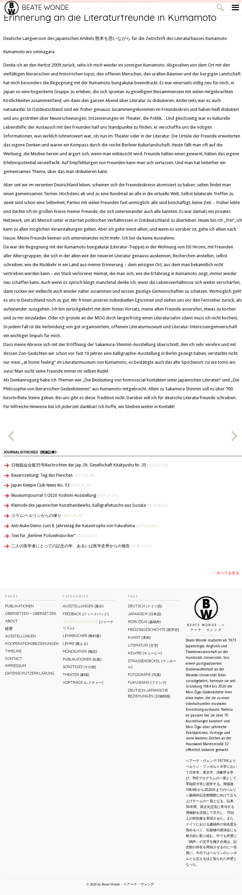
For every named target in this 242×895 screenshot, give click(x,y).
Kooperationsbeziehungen (30, 643)
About (11, 621)
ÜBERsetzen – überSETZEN (30, 613)
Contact (13, 658)
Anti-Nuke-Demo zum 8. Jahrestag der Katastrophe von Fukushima (83, 525)
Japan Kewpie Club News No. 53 (51, 485)
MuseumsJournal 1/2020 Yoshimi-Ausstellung (64, 495)
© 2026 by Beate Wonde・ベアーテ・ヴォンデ (120, 884)
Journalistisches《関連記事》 (30, 452)
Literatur (143, 645)
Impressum (15, 665)
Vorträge (83, 682)
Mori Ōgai (144, 621)
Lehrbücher (82, 635)
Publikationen (19, 606)
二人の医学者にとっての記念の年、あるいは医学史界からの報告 (81, 546)
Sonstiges (79, 666)
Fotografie (144, 674)
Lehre (75, 643)
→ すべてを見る (225, 573)
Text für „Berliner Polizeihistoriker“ (54, 535)
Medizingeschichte (153, 629)
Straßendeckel (152, 664)
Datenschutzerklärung (30, 673)
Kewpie (145, 653)
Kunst (139, 637)
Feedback (85, 613)
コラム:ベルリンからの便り (47, 515)
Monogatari (80, 651)
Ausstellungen (20, 636)
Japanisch (144, 613)
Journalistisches (88, 624)
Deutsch (145, 606)
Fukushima (147, 682)
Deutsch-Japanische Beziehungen (149, 693)
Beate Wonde (36, 7)
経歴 (9, 628)
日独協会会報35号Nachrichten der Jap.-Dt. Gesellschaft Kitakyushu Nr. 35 (89, 465)
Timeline (13, 651)
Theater (76, 674)
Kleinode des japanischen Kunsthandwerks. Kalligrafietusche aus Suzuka (89, 505)
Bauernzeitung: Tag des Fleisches (52, 475)
